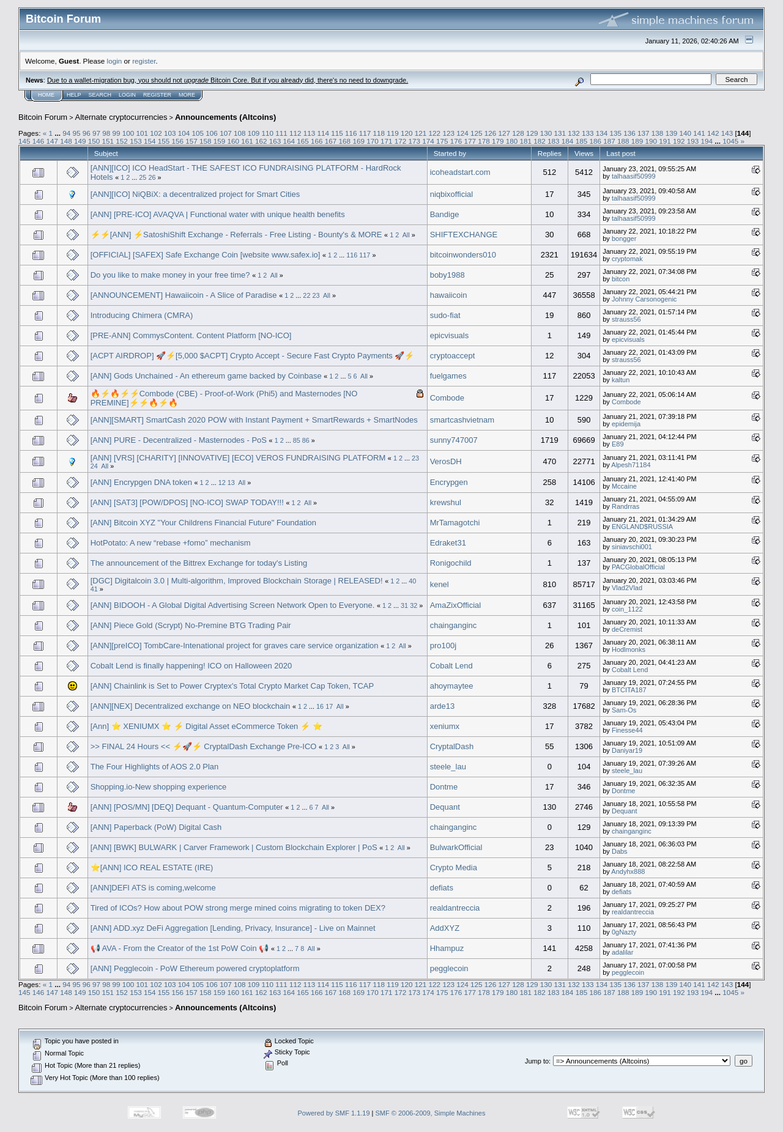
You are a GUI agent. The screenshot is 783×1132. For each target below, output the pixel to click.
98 (106, 133)
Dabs (620, 851)
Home (46, 95)
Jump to (537, 1061)
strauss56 (626, 319)
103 (170, 133)
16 (320, 706)
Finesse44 (627, 730)
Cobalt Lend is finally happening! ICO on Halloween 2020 (191, 665)
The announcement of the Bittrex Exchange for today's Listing (199, 563)
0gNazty (624, 932)
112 (295, 133)
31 (404, 605)
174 (428, 141)
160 (233, 141)
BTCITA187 (629, 690)
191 (665, 141)
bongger (624, 238)
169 (358, 141)
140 (685, 133)
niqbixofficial (451, 194)
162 (261, 141)
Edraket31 (448, 542)
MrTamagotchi (455, 522)
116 (351, 133)
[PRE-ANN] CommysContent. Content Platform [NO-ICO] (191, 335)
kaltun (620, 379)
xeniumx (444, 726)
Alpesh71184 (630, 464)
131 (560, 133)
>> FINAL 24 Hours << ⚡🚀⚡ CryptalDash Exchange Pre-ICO (204, 746)
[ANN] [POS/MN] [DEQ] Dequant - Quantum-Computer (187, 807)
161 (247, 141)
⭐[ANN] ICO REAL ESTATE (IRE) (152, 867)
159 (219, 141)
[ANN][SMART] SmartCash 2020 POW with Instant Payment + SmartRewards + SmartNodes (254, 419)
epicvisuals (449, 335)
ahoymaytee (451, 685)
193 (693, 141)
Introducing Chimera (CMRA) (142, 315)
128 (518, 133)
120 (407, 133)
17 (329, 706)
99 (117, 133)
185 (582, 141)
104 (184, 133)
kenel (439, 584)
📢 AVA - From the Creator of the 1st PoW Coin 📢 (180, 948)
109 (254, 133)
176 (456, 141)
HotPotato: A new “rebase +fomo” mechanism (171, 542)
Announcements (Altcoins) (225, 117)
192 (679, 141)
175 (442, 141)
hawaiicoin (448, 295)
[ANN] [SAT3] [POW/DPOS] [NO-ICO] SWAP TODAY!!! (187, 502)
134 (602, 133)
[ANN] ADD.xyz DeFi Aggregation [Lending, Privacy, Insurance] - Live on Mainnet (233, 928)
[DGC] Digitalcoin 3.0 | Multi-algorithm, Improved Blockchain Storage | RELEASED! (237, 580)
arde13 (442, 706)
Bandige (444, 214)
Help (74, 95)
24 (94, 466)
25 (142, 177)
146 (38, 141)
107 (226, 133)
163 (275, 141)
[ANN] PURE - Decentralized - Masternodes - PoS (180, 440)
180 (512, 141)
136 (629, 133)
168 (345, 141)
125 (476, 133)
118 (379, 133)
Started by (450, 153)
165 (303, 141)
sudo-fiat (445, 315)
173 (414, 141)
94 (66, 133)
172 (401, 141)
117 (365, 133)
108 (240, 133)
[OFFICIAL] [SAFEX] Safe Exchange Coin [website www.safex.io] (206, 254)
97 (96, 133)
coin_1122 (627, 609)
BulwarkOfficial (456, 847)
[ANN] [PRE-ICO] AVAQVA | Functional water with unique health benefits (218, 214)
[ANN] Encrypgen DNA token (141, 482)
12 (222, 482)
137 (643, 133)
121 (421, 133)
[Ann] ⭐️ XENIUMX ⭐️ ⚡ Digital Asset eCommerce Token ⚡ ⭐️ (206, 726)
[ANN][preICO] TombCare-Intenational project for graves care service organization (235, 645)
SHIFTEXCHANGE (464, 234)
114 (323, 133)
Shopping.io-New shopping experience (159, 786)
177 (470, 141)
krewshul (445, 502)
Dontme (444, 786)
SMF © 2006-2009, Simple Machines (431, 1113)
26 (151, 177)
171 (386, 141)
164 (289, 141)
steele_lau (448, 766)
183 (553, 141)
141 (699, 133)
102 (156, 133)
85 (296, 440)
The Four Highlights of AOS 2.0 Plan (155, 766)
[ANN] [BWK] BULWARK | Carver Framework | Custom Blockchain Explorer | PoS (234, 847)
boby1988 (447, 274)
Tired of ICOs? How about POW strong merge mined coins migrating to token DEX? (238, 907)
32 (413, 605)
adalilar (622, 952)
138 (657, 133)
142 (713, 133)
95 (76, 133)
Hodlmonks (628, 649)
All (406, 235)
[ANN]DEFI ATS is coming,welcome (153, 887)
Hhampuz (447, 948)
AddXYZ (444, 928)
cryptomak (627, 258)
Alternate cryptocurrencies (121, 117)
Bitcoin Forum (42, 117)
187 (609, 141)
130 (546, 133)
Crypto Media (453, 867)
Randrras (625, 506)
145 (24, 141)
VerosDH (446, 461)
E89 (618, 444)
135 (616, 133)
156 (177, 141)
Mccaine (624, 486)
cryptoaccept (452, 355)
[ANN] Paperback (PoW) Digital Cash (156, 827)
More (187, 95)
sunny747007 (454, 440)
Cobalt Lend (451, 665)
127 (504, 133)
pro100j (443, 645)
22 (306, 295)
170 (372, 141)
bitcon (620, 279)
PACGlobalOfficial (638, 567)
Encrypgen (449, 482)
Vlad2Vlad (627, 587)
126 (490, 133)
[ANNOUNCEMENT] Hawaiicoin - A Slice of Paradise (184, 295)
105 (198, 133)
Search (100, 95)
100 (128, 133)
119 (393, 133)
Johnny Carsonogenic (644, 299)
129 (532, 133)
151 (108, 141)
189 (637, 141)
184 (568, 141)
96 (87, 133)
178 (484, 141)
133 (588, 133)
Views (583, 153)
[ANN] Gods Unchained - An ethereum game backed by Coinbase (206, 375)
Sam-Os (624, 710)
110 (267, 133)
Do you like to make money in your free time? (170, 274)
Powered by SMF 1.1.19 (334, 1113)
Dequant (445, 807)
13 (231, 482)
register (143, 61)
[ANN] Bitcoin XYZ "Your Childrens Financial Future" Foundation (203, 522)
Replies (550, 153)
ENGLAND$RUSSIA (642, 526)
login (114, 61)
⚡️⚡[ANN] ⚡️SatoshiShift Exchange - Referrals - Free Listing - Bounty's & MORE (236, 234)
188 (623, 141)
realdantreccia (455, 907)
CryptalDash (452, 746)
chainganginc (453, 625)
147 (52, 141)
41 (94, 589)
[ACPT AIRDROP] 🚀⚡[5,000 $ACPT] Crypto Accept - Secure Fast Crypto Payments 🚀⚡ (253, 355)
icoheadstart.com (460, 172)
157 (191, 141)
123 (448, 133)
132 (574, 133)
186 (595, 141)
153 (136, 141)
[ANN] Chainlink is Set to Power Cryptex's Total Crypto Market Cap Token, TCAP (232, 685)
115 (337, 133)
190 (651, 141)
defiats (441, 887)
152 (122, 141)
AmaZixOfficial (455, 605)
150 (94, 141)
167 (331, 141)
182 (539, 141)
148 (66, 141)
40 (412, 581)
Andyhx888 (628, 871)
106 (212, 133)
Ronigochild (451, 563)
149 (80, 141)
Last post (621, 153)
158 (205, 141)
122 (435, 133)
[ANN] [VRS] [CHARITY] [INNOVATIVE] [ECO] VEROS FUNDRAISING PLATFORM (238, 457)
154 (150, 141)
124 (462, 133)
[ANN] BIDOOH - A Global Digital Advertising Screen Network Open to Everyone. (233, 605)
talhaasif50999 (634, 176)
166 (317, 141)
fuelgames (448, 375)
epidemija (626, 423)
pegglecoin (449, 968)
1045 (730, 141)
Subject (106, 153)
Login (127, 95)
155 (164, 141)
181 (526, 141)
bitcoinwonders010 (463, 254)
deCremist (627, 629)
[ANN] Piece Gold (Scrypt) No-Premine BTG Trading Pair (191, 625)
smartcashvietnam (462, 419)
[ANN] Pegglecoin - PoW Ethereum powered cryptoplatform (195, 968)
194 (707, 141)
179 (498, 141)
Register (157, 95)
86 (306, 440)
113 (309, 133)
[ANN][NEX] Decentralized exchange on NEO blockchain (191, 706)
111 (281, 133)
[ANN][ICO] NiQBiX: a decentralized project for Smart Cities (195, 194)
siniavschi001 (632, 546)
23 (315, 295)
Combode (447, 397)
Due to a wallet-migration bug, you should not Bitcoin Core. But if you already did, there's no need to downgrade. (227, 80)
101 (142, 133)
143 (727, 133)
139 (672, 133)
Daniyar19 (627, 750)
